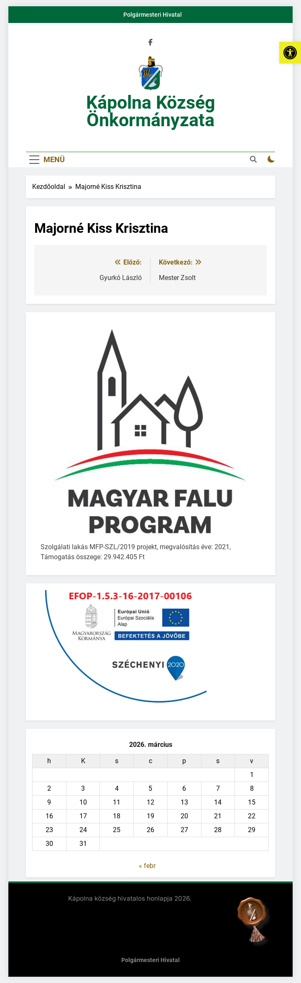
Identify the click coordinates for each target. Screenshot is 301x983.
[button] (290, 53)
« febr (147, 866)
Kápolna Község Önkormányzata (150, 111)
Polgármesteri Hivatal (152, 14)
